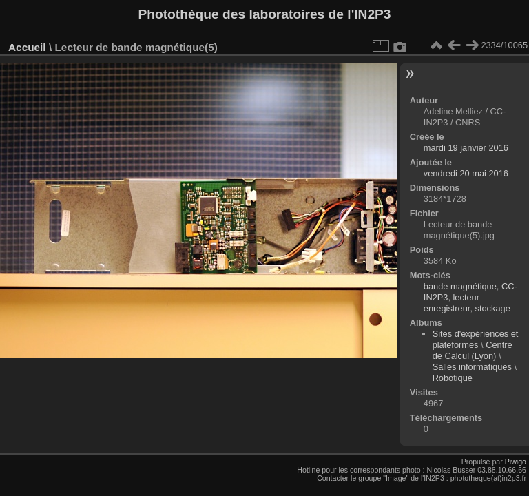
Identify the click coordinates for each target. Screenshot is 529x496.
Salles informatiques (472, 367)
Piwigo (515, 461)
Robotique (453, 378)
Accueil (27, 47)
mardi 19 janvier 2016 (466, 148)
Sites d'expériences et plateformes (476, 339)
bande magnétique (460, 286)
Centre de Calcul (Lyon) (472, 350)
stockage (492, 308)
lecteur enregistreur (451, 302)
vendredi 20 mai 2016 (466, 173)
